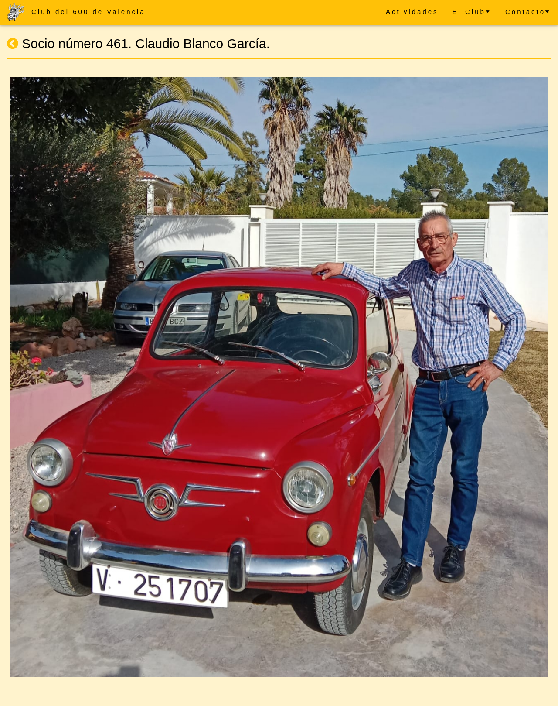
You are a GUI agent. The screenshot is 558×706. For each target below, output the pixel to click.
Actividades (412, 11)
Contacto (528, 11)
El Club (472, 11)
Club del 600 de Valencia (88, 11)
